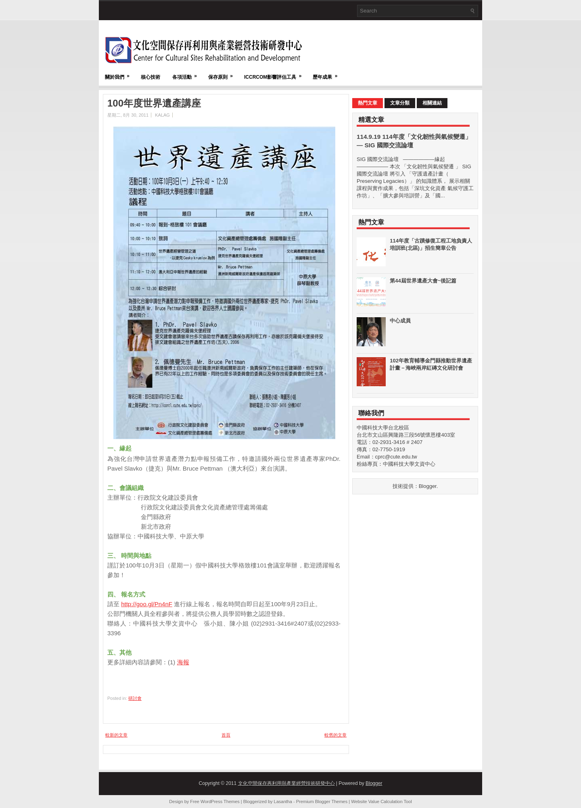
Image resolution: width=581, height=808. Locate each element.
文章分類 (400, 103)
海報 (183, 662)
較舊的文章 (335, 735)
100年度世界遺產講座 (154, 103)
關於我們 (120, 73)
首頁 (226, 735)
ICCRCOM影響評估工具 (275, 73)
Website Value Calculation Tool (381, 801)
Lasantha (283, 801)
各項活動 (187, 73)
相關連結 (432, 103)
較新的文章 (116, 735)
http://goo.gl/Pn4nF (146, 604)
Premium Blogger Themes (322, 801)
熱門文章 (367, 103)
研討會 (135, 698)
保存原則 (223, 73)
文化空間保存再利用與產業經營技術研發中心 (286, 783)
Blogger (428, 486)
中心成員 (400, 321)
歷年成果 (328, 73)
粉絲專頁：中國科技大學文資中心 (396, 464)
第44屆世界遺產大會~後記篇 (423, 281)
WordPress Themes (220, 801)
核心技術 (150, 77)
